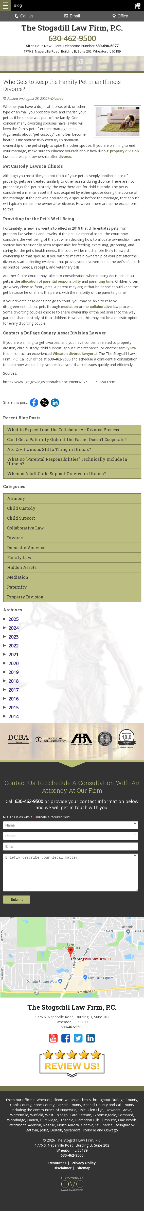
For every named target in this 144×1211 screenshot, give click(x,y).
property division (124, 151)
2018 (11, 681)
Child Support (21, 518)
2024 (11, 628)
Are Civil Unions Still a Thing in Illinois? (49, 449)
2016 (11, 698)
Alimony (16, 498)
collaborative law (104, 307)
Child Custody (21, 508)
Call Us (24, 16)
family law (127, 348)
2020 (11, 663)
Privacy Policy (83, 1163)
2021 (11, 654)
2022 (11, 645)
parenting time (101, 281)
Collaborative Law (25, 528)
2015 (11, 707)
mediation (69, 307)
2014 (11, 716)
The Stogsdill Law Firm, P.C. (72, 28)
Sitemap (83, 1168)
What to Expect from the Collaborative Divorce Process (63, 429)
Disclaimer (62, 1168)
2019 (11, 672)
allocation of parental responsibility (51, 281)
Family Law (19, 557)
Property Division (25, 597)
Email (72, 16)
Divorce (57, 99)
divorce (65, 157)
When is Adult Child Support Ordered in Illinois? (56, 473)
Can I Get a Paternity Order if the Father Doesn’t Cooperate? (67, 439)
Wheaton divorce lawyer (72, 354)
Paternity (17, 587)
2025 (11, 619)
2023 (11, 636)
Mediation (17, 577)
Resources (57, 1163)
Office (120, 16)
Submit (17, 900)
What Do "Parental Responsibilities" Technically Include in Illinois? (67, 461)
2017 (11, 689)
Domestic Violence (26, 547)
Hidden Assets (22, 567)
